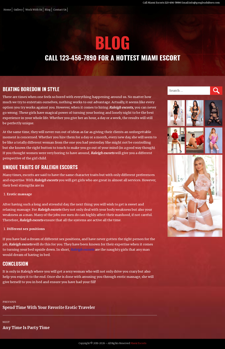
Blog (48, 9)
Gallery (18, 9)
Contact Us (59, 9)
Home (7, 9)
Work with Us (33, 9)
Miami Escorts (138, 343)
